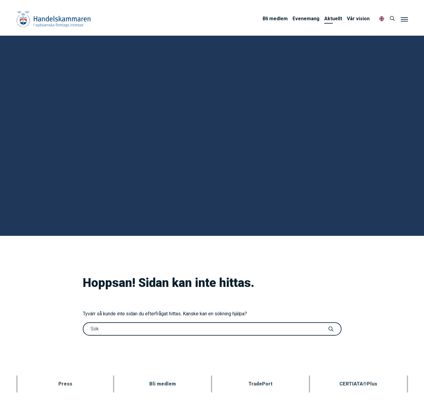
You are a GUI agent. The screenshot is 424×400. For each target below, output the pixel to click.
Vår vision (358, 18)
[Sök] (392, 18)
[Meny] (404, 19)
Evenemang (306, 18)
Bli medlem (275, 18)
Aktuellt (333, 18)
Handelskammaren (53, 19)
